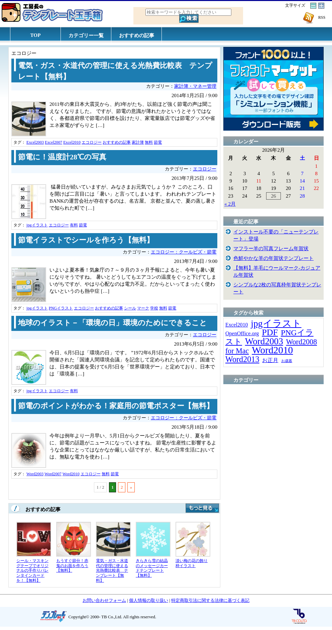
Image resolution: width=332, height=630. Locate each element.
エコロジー (92, 142)
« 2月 (230, 204)
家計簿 (138, 142)
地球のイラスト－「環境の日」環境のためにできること (112, 323)
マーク (143, 308)
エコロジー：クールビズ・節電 (183, 252)
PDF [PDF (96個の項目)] (270, 332)
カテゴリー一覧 (86, 35)
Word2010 (71, 474)
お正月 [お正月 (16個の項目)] (270, 360)
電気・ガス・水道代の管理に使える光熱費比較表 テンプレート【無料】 (112, 570)
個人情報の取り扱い (148, 600)
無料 (149, 142)
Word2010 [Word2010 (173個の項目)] (272, 350)
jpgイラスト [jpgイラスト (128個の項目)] (276, 323)
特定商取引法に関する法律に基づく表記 (210, 600)
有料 (74, 225)
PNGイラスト (61, 308)
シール (130, 308)
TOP (35, 35)
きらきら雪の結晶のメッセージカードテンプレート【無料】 (152, 568)
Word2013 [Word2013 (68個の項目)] (242, 359)
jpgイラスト (37, 225)
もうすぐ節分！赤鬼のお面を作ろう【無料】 (72, 565)
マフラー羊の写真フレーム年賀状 (271, 248)
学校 (154, 308)
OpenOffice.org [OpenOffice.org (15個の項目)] (242, 333)
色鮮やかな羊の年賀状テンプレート (273, 258)
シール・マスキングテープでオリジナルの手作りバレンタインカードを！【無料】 (32, 570)
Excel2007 (53, 142)
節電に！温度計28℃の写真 (62, 157)
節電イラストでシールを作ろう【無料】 (86, 240)
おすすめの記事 (136, 35)
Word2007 (53, 474)
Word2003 (34, 474)
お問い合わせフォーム (104, 600)
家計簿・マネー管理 (195, 86)
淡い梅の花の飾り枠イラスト (192, 563)
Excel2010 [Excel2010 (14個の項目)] (236, 325)
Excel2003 (35, 142)
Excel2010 (72, 142)
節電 (158, 142)
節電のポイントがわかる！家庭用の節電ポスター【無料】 (116, 406)
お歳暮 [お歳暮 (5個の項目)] (286, 361)
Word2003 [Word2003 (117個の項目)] (264, 341)
